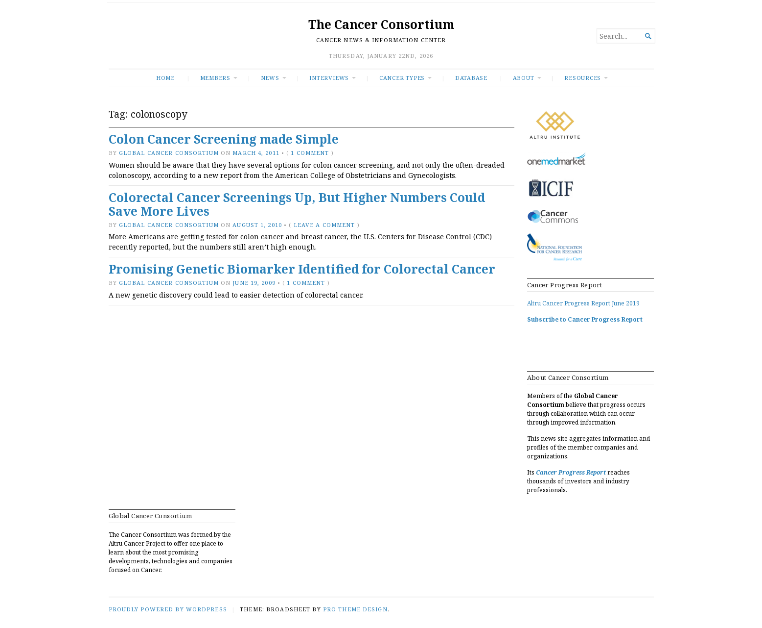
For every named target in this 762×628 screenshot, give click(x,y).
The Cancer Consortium (381, 24)
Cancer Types (402, 77)
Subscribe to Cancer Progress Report (585, 319)
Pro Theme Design (355, 609)
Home (165, 77)
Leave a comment (324, 224)
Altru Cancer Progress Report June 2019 (583, 303)
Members (215, 77)
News (270, 77)
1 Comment (310, 152)
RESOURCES (582, 77)
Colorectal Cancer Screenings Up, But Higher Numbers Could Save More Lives (297, 204)
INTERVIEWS (329, 77)
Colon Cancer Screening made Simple (224, 139)
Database (471, 77)
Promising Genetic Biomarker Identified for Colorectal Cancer (302, 269)
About (523, 77)
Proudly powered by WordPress (168, 609)
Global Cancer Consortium (169, 152)
